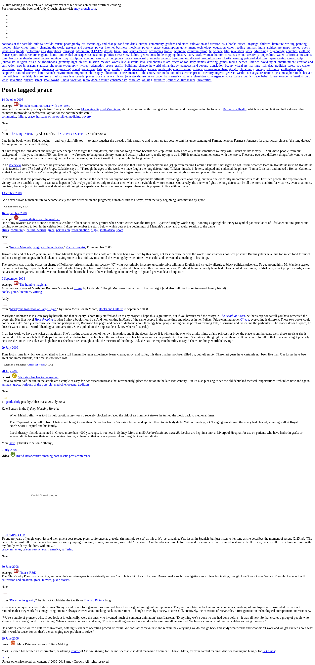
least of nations (211, 58)
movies (6, 47)
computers (116, 58)
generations (148, 54)
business (121, 47)
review (75, 651)
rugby (94, 230)
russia (32, 62)
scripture (159, 80)
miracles (15, 549)
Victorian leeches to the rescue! (38, 377)
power (99, 47)
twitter (84, 65)
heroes (243, 62)
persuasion (63, 230)
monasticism (10, 76)
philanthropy (170, 65)
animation (296, 76)
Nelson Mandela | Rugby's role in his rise (36, 247)
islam (166, 62)
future (273, 76)
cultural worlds (43, 44)
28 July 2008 (10, 371)
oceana (100, 76)
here (12, 443)
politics (109, 54)
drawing (212, 62)
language (252, 44)
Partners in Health (234, 109)
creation (89, 58)
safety (291, 65)
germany (64, 62)
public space (252, 76)
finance (28, 69)
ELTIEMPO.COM (13, 535)
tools (298, 72)
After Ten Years (36, 364)
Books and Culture (111, 309)
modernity (165, 69)
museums (306, 54)
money (295, 47)
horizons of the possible (17, 44)
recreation (266, 72)
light (74, 62)
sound (76, 69)
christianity (247, 69)
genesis (230, 72)
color (230, 47)
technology (204, 47)
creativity (253, 54)
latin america (172, 76)
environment (65, 72)
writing (290, 44)
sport (14, 54)
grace (157, 47)
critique (198, 69)
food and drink (127, 44)
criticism (134, 80)
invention (16, 80)
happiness (8, 72)
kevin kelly (141, 58)
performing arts (36, 51)
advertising (261, 51)
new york (102, 58)
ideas (179, 72)
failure (135, 54)
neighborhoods (47, 62)
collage (260, 69)
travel (117, 51)
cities (24, 47)
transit (168, 51)
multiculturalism (63, 76)
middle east (192, 58)
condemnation (182, 69)
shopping (56, 65)
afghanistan (198, 76)
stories (281, 58)
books (232, 44)
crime (188, 72)
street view (122, 54)
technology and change (102, 44)
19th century (147, 72)
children (265, 44)
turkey (238, 76)
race (19, 69)
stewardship (295, 58)
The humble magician (33, 284)
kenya (110, 76)
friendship (26, 76)
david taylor (268, 62)
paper (159, 76)
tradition (280, 65)
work (248, 51)
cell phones (154, 62)
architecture (274, 47)
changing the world (52, 47)
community (156, 44)
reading (240, 47)
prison (197, 72)
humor (218, 54)
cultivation (8, 69)
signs (107, 69)
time (4, 58)
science (218, 51)
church (83, 62)
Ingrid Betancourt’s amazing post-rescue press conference (53, 456)
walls (5, 80)
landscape (15, 58)
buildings (131, 65)
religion (22, 62)
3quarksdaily (12, 401)
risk (264, 65)
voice (228, 76)
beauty (229, 65)
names (201, 62)
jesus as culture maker (181, 80)
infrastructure (28, 54)
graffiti (119, 65)
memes (132, 72)
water (280, 54)
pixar (56, 580)
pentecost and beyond (194, 65)
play (66, 58)
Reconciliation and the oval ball (39, 219)
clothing (304, 51)
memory (208, 72)
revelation (237, 51)
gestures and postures (80, 47)
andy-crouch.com (85, 8)
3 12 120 (96, 51)
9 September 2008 (13, 278)
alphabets (48, 69)
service (152, 69)
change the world (150, 65)
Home (78, 288)
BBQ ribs (269, 651)
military (117, 69)
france (6, 54)
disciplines (54, 51)
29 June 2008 (10, 638)
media (233, 62)
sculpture (180, 51)
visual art (241, 65)
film (227, 51)
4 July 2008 (9, 450)
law (123, 62)
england (43, 54)
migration (81, 72)
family (34, 47)
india (261, 47)
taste (300, 69)
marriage (254, 65)
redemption (97, 65)
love (143, 62)
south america (138, 51)
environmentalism (216, 69)
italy (193, 62)
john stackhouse (135, 76)
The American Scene (69, 133)
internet (110, 47)
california (291, 54)
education (219, 47)
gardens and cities (176, 44)
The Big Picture (94, 600)
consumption (170, 47)
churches (292, 51)
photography (72, 44)
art (83, 44)
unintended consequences (75, 54)
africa (241, 44)
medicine (135, 47)
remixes (56, 58)
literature (278, 44)
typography (70, 65)
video (16, 47)
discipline (76, 58)
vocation (76, 80)
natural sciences (26, 72)
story (191, 54)
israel (38, 80)
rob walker (304, 65)
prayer (90, 76)
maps (286, 47)
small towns (51, 80)
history (181, 54)
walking (147, 80)
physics (28, 80)
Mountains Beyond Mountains (100, 109)
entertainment (287, 62)
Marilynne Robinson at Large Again (33, 309)
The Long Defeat (21, 133)
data (271, 65)
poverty (147, 47)
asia (224, 44)
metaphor (287, 72)
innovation (139, 69)
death (127, 69)
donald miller (100, 80)
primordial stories (255, 58)
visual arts (8, 51)
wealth (241, 72)
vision (120, 76)
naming (238, 58)
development (31, 58)
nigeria (219, 72)
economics (156, 51)
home (53, 54)
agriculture (83, 51)
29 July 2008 (10, 347)
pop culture (268, 54)
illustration (111, 72)
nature (45, 58)
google (233, 69)
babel (264, 76)
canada (80, 76)
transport (68, 51)
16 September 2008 (14, 213)
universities (204, 80)
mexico (105, 62)
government (188, 47)
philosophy (96, 72)
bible (160, 54)
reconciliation (166, 72)
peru (307, 76)
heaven (307, 72)
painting (301, 44)
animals (252, 47)
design (108, 51)
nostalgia (253, 72)
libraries (254, 62)
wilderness (88, 69)
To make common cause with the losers (44, 105)
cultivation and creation (205, 44)
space (109, 65)
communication (197, 51)
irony (47, 76)
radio (86, 80)
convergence (216, 76)
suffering (67, 549)
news (150, 76)
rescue (36, 549)
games (223, 62)
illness (65, 80)
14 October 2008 (12, 99)
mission (94, 62)
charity (227, 58)
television (273, 69)
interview (15, 165)
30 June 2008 (10, 566)
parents (166, 58)
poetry (306, 47)
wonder (284, 76)
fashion (97, 54)
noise (123, 72)
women (208, 54)
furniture (178, 58)
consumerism (118, 80)
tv (210, 51)
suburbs (155, 58)
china (241, 54)
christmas (230, 54)
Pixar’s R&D (27, 572)
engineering (63, 69)
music (58, 44)
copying (170, 54)
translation (216, 65)
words (116, 62)
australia (133, 62)
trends (20, 51)
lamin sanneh (46, 72)
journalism (8, 62)
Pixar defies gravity (22, 600)
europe (143, 44)
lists (99, 69)
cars (37, 69)
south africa (288, 69)
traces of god (180, 62)
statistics (42, 65)
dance (128, 58)
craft (199, 54)
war (125, 51)
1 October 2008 (12, 193)
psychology (277, 51)
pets (277, 72)
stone (186, 76)
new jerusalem (26, 65)
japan (272, 58)
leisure (38, 76)
